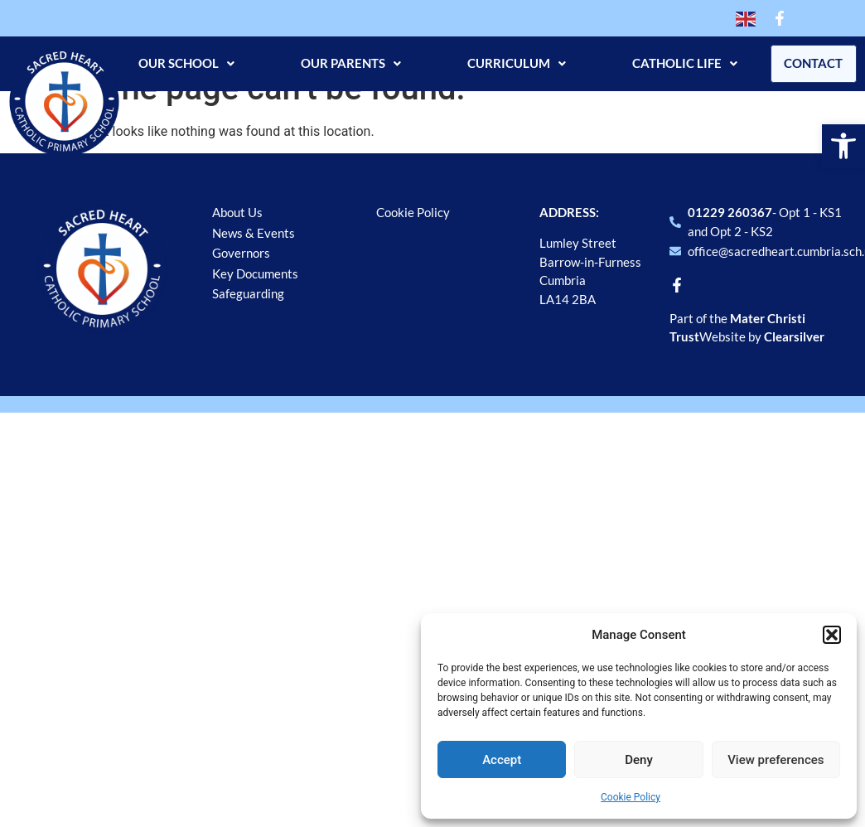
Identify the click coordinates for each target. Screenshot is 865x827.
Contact (809, 63)
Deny (639, 759)
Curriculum (509, 63)
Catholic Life (677, 63)
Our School (179, 63)
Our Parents (343, 63)
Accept (501, 759)
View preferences (775, 759)
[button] (843, 145)
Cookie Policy (630, 797)
